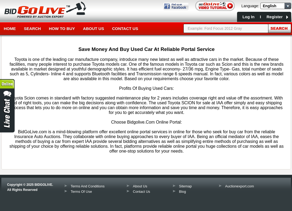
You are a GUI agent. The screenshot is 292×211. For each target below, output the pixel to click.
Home (10, 28)
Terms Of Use (81, 192)
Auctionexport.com (239, 186)
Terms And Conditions (88, 186)
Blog (182, 192)
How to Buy (62, 28)
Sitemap (185, 186)
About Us (93, 28)
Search (32, 28)
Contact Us (125, 28)
